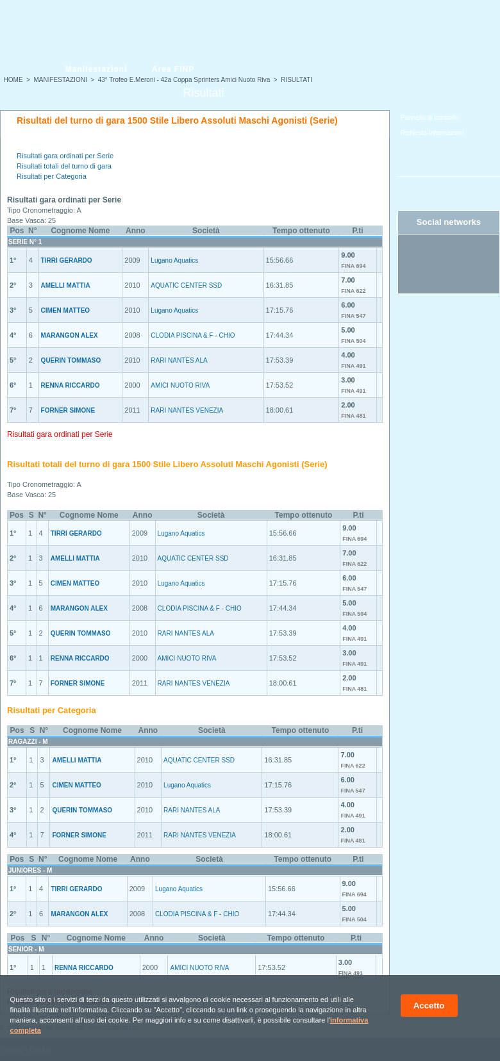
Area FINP (173, 69)
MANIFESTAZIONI (60, 79)
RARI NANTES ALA (179, 360)
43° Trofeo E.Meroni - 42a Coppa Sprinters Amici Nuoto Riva (184, 79)
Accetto (429, 1005)
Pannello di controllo (429, 117)
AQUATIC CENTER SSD (186, 285)
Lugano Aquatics (174, 260)
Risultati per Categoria (52, 176)
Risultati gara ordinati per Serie (65, 156)
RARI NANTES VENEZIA (187, 410)
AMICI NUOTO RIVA (180, 385)
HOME (13, 79)
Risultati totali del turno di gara (64, 166)
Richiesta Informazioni (432, 132)
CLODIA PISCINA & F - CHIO (193, 335)
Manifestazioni (96, 69)
